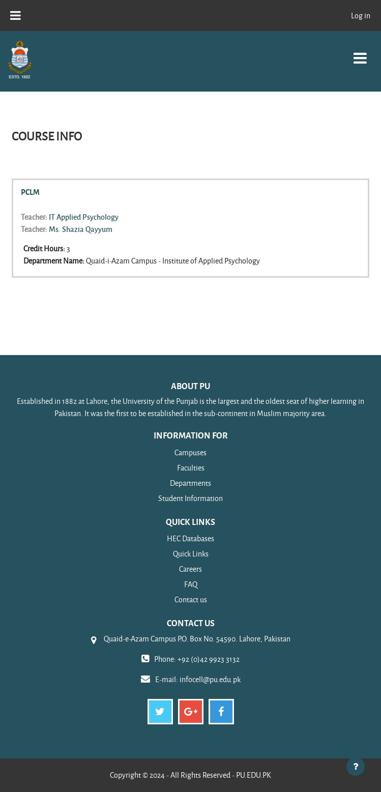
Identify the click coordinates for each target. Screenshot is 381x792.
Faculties (190, 467)
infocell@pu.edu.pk (210, 679)
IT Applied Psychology (84, 217)
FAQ (190, 584)
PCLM (30, 191)
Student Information (190, 498)
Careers (190, 569)
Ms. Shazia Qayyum (80, 229)
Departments (190, 483)
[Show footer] (355, 766)
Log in (360, 15)
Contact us (190, 599)
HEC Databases (190, 538)
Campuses (190, 452)
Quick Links (191, 553)
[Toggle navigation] (360, 52)
